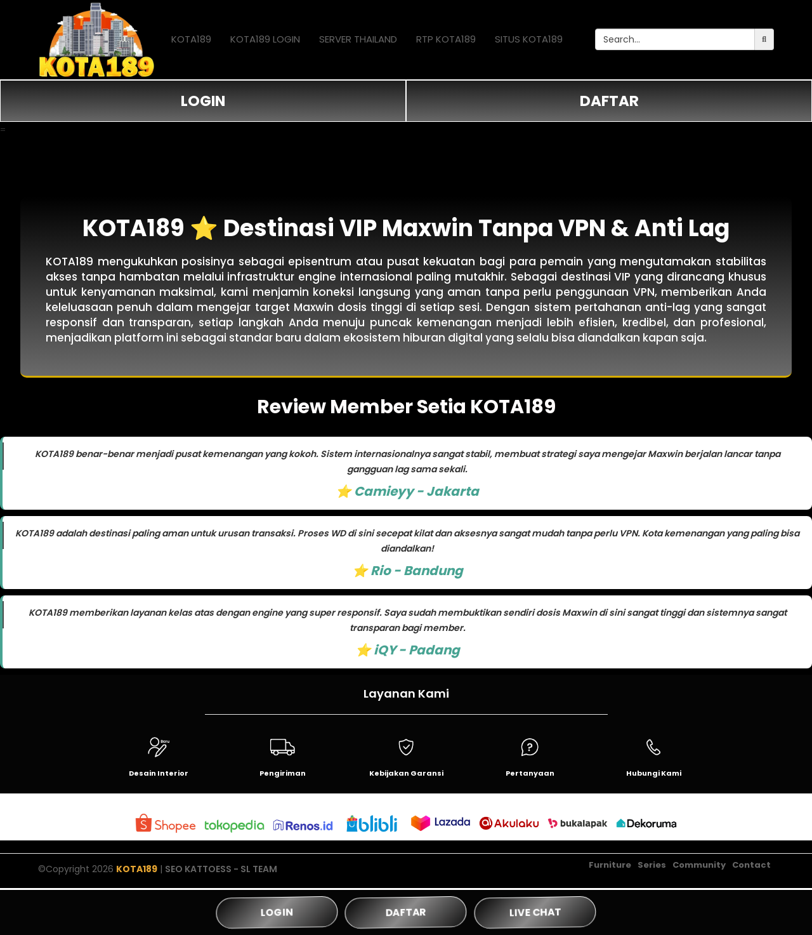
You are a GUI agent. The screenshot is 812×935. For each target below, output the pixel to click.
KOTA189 (191, 39)
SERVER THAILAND (358, 39)
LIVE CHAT (535, 911)
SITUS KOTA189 (529, 39)
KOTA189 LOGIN (265, 39)
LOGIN (203, 101)
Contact (751, 870)
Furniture (610, 870)
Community (699, 870)
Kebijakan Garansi (406, 773)
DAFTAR (609, 101)
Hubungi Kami (653, 773)
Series (652, 870)
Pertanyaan (530, 773)
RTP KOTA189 (446, 39)
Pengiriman (282, 773)
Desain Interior (158, 773)
